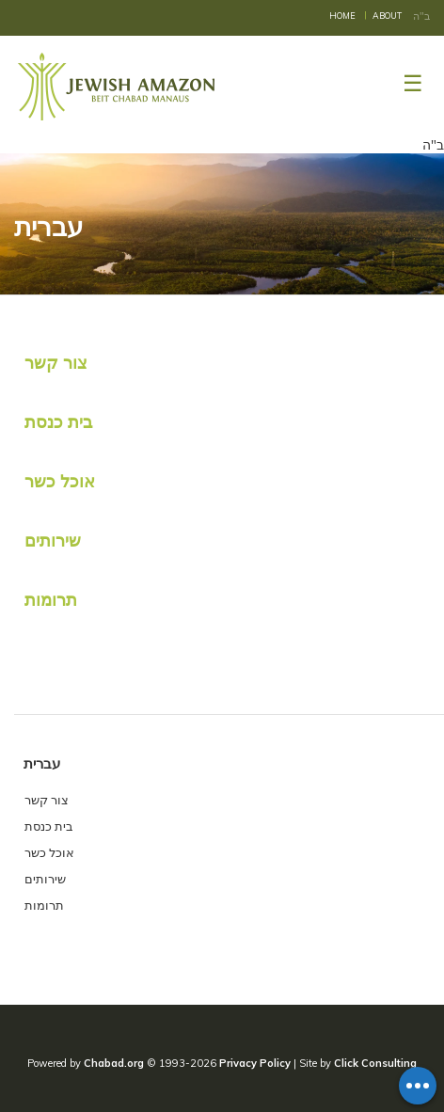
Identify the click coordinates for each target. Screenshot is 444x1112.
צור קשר (55, 362)
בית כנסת (58, 422)
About (387, 15)
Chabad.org (114, 1063)
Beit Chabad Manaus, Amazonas (117, 86)
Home (342, 15)
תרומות (50, 600)
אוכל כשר (59, 481)
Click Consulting (375, 1063)
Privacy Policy (255, 1063)
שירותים (52, 540)
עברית (42, 763)
